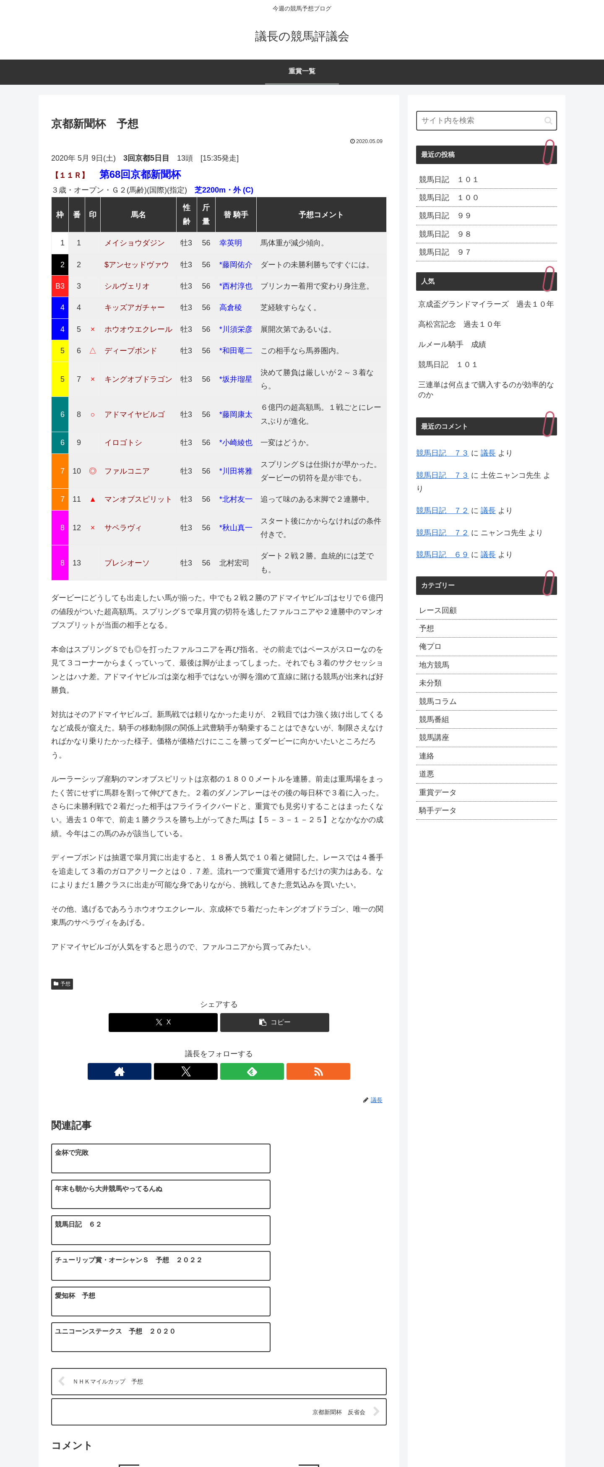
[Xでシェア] (163, 1022)
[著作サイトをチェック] (190, 1071)
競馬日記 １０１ (449, 179)
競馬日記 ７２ (442, 510)
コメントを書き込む (219, 1369)
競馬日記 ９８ (445, 234)
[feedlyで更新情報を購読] (228, 1071)
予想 (62, 984)
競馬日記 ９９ (445, 215)
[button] (274, 1022)
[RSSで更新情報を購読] (248, 1071)
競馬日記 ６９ (442, 554)
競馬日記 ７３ (442, 453)
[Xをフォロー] (209, 1071)
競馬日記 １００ (449, 197)
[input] (486, 120)
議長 (488, 453)
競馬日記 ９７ (445, 252)
